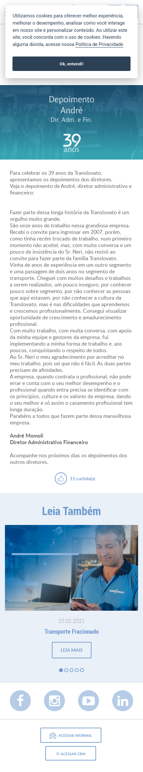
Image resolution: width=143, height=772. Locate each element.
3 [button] (71, 670)
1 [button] (61, 670)
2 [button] (66, 670)
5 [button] (82, 670)
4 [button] (77, 670)
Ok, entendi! (71, 63)
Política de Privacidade (99, 44)
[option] (71, 122)
